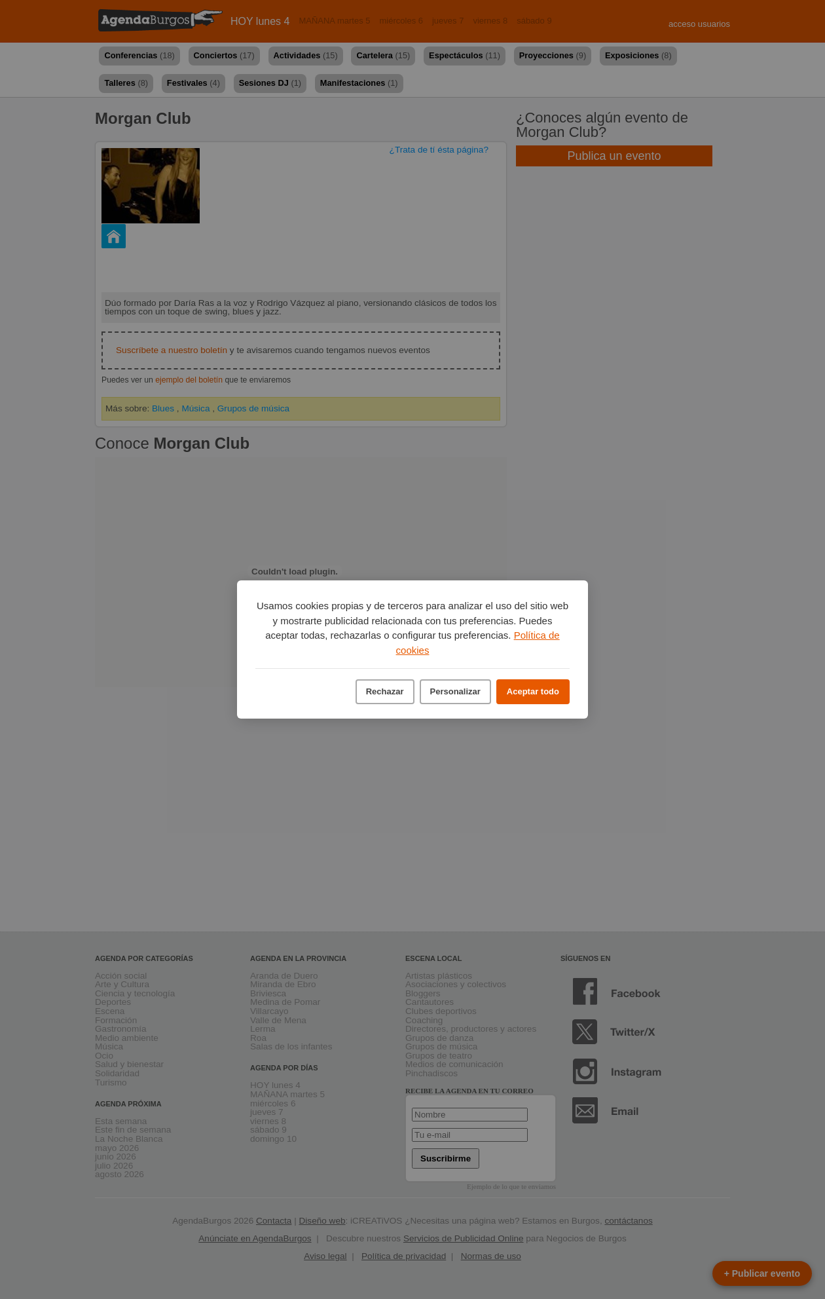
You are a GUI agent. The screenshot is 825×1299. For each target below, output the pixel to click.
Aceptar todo (533, 691)
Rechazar (385, 691)
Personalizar (455, 691)
